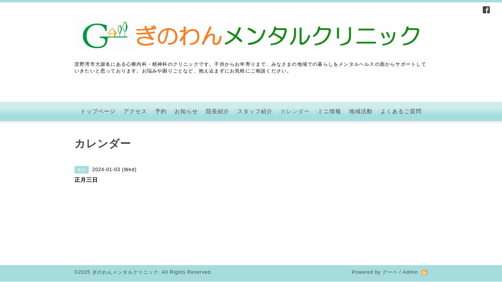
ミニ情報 (329, 111)
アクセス (135, 111)
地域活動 (361, 111)
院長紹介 (217, 111)
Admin (410, 228)
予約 (161, 111)
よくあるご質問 (401, 111)
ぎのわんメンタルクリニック (125, 228)
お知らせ (186, 111)
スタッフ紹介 (255, 111)
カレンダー (295, 111)
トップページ (98, 111)
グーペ (390, 228)
